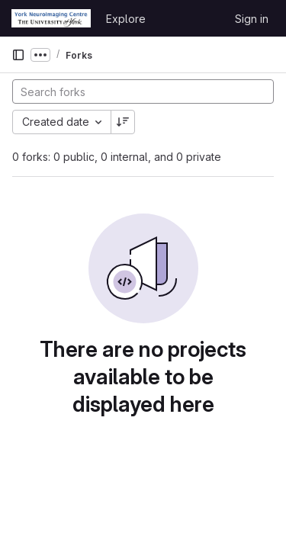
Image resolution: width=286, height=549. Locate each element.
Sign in (251, 18)
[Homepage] (51, 18)
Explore (126, 18)
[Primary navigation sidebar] (18, 55)
